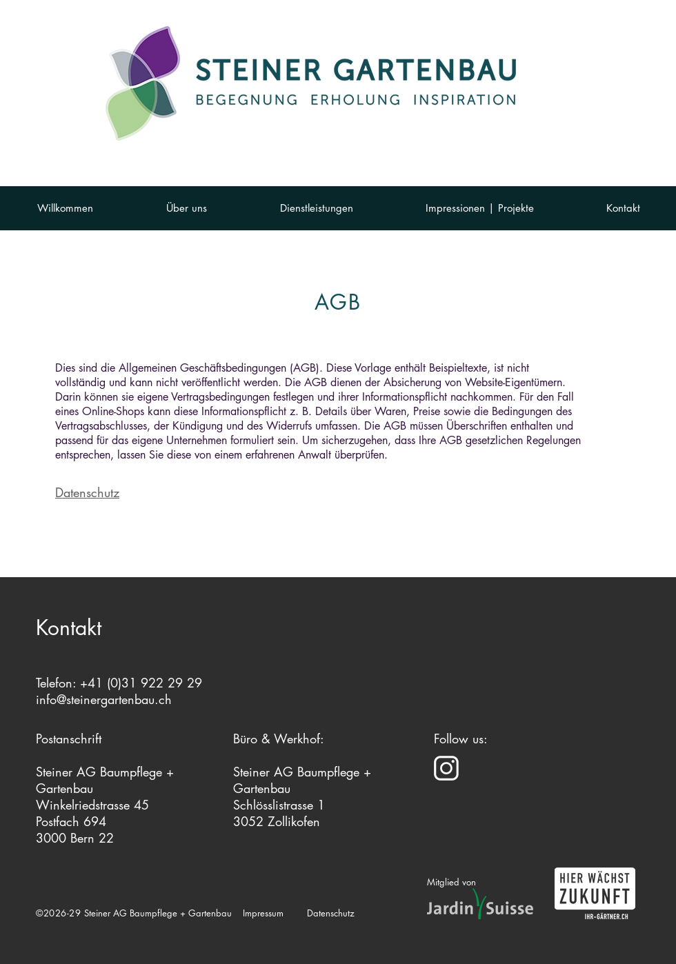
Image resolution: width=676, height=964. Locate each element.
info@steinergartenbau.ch (104, 699)
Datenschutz (87, 492)
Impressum (263, 913)
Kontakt (68, 627)
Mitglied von (451, 882)
